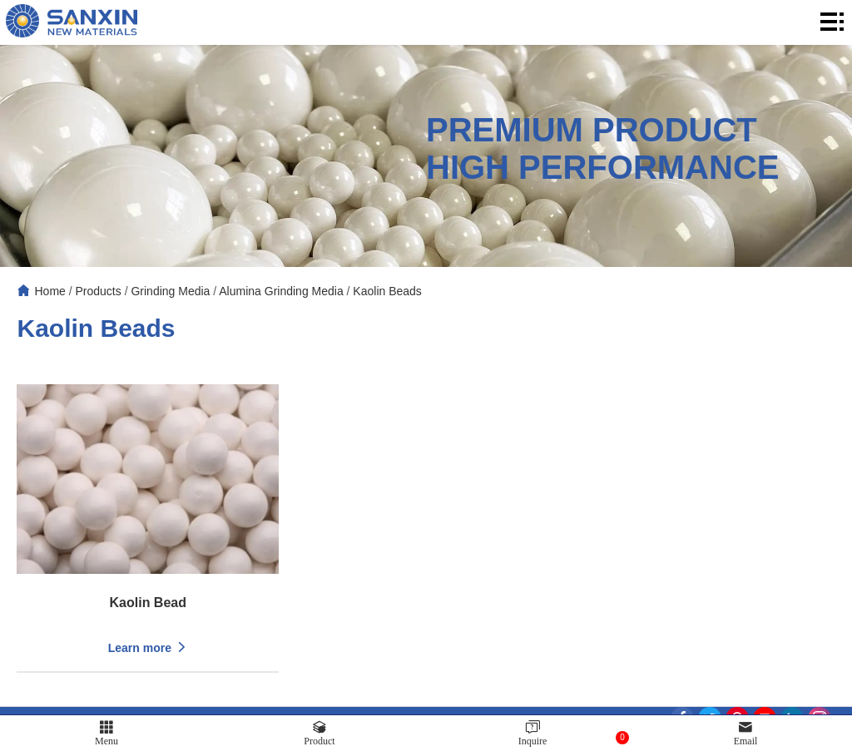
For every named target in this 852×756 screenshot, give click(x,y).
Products (98, 291)
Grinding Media (170, 291)
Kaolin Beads (387, 291)
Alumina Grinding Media (281, 291)
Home (49, 291)
